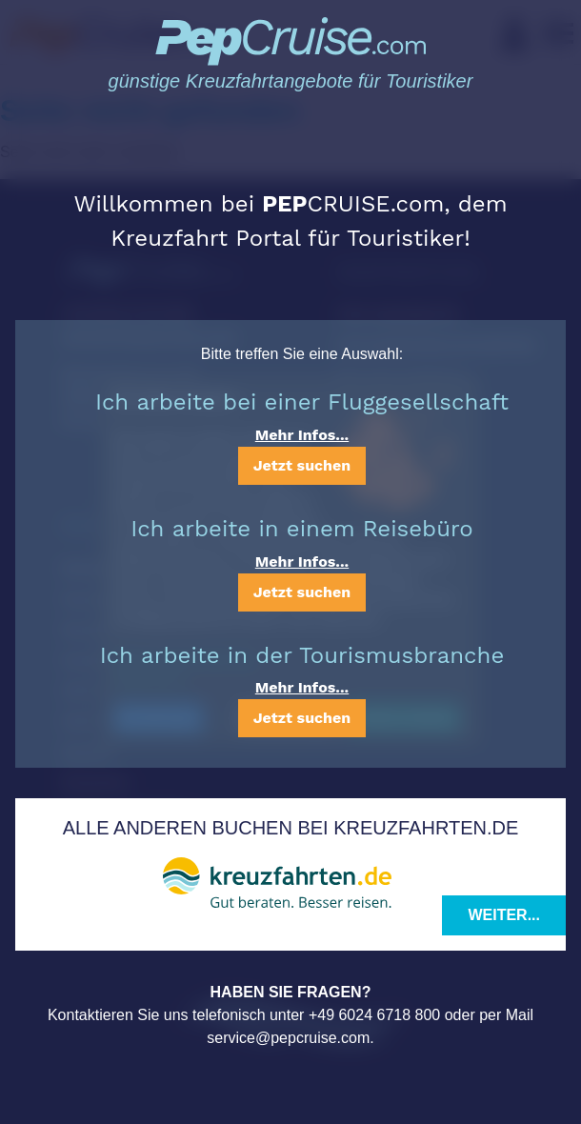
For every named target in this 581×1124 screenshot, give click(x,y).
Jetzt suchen (302, 465)
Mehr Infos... (302, 435)
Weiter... (504, 915)
